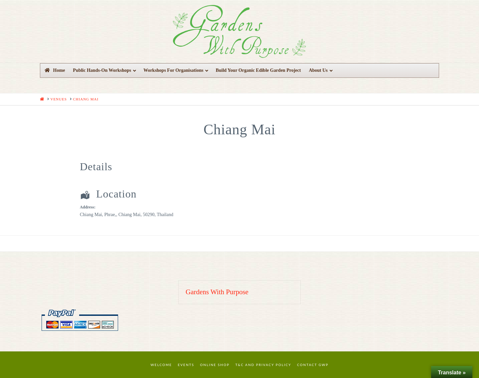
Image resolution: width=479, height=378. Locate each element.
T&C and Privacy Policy (263, 365)
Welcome (161, 365)
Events (186, 365)
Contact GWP (312, 365)
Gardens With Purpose (217, 292)
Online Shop (215, 365)
